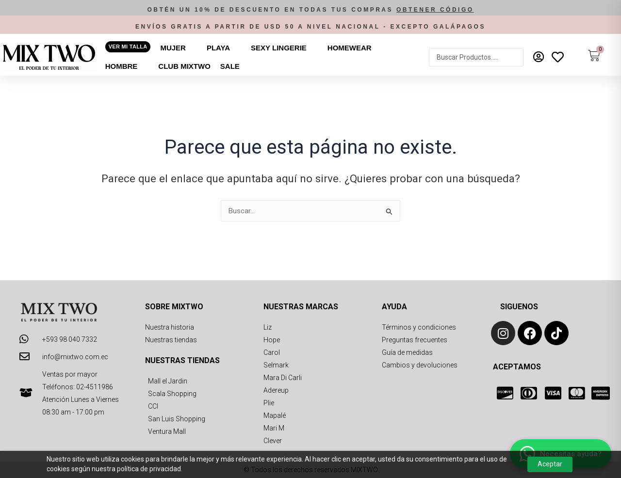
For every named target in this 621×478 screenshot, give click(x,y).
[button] (310, 10)
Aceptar (550, 464)
